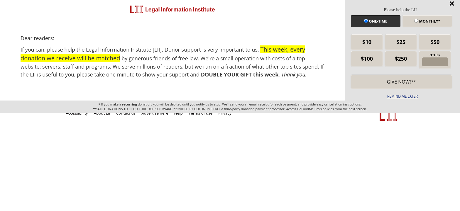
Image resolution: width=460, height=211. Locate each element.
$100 (367, 58)
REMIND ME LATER (402, 96)
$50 (434, 41)
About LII (102, 113)
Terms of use (200, 113)
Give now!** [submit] (401, 82)
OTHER (435, 55)
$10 (366, 41)
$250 (401, 58)
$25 (400, 41)
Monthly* (427, 21)
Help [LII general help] (178, 113)
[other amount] (435, 61)
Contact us (126, 113)
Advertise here (154, 113)
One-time (375, 21)
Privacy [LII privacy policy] (224, 113)
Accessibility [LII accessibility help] (77, 113)
